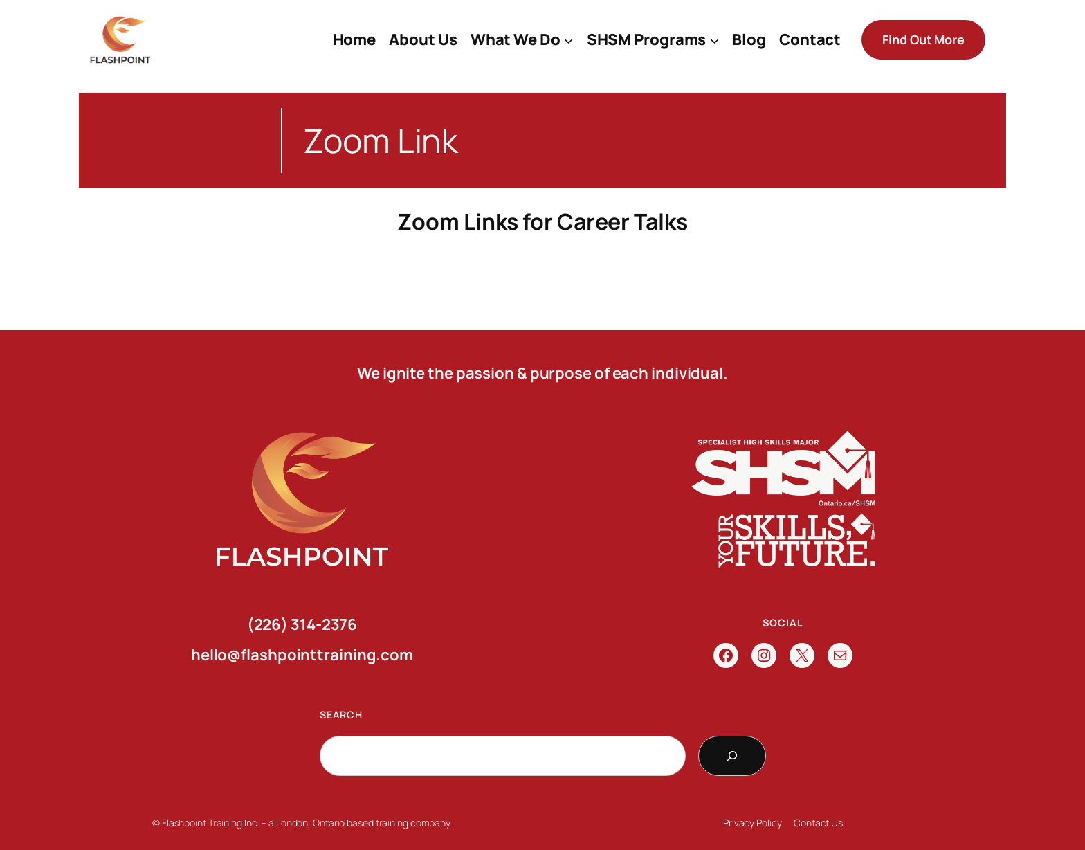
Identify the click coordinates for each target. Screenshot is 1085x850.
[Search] (732, 756)
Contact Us (818, 822)
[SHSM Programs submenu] (714, 39)
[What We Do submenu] (568, 39)
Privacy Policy (752, 822)
